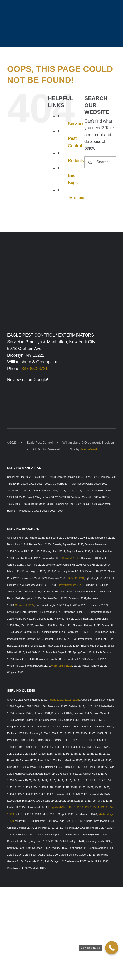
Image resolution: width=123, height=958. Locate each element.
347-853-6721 (35, 368)
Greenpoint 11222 (24, 605)
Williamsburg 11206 (61, 666)
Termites (76, 197)
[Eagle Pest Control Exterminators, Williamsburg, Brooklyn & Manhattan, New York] (61, 257)
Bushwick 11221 (71, 558)
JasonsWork (88, 449)
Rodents (76, 160)
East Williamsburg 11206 (70, 585)
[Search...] (100, 162)
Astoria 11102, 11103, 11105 (64, 700)
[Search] (90, 162)
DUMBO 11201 (76, 578)
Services (76, 123)
